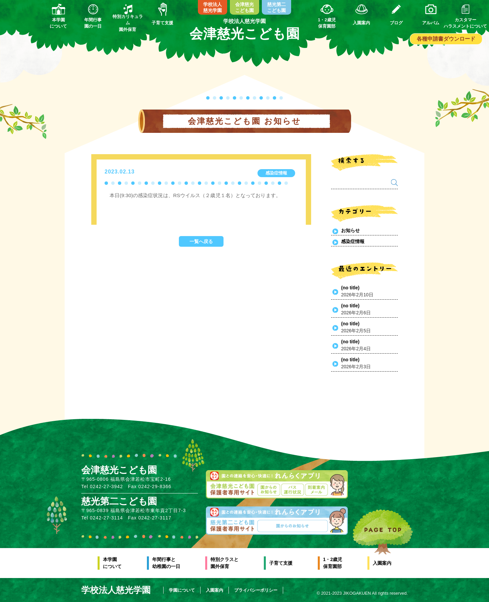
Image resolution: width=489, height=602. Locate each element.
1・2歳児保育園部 (332, 563)
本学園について (112, 563)
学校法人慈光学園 (212, 7)
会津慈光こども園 (244, 7)
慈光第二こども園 (276, 7)
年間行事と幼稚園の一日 (166, 563)
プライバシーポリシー (256, 590)
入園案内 (382, 563)
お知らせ (350, 230)
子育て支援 (280, 563)
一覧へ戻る (201, 241)
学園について (183, 590)
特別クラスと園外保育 (225, 563)
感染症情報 (352, 241)
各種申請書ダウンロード (446, 39)
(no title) (350, 287)
